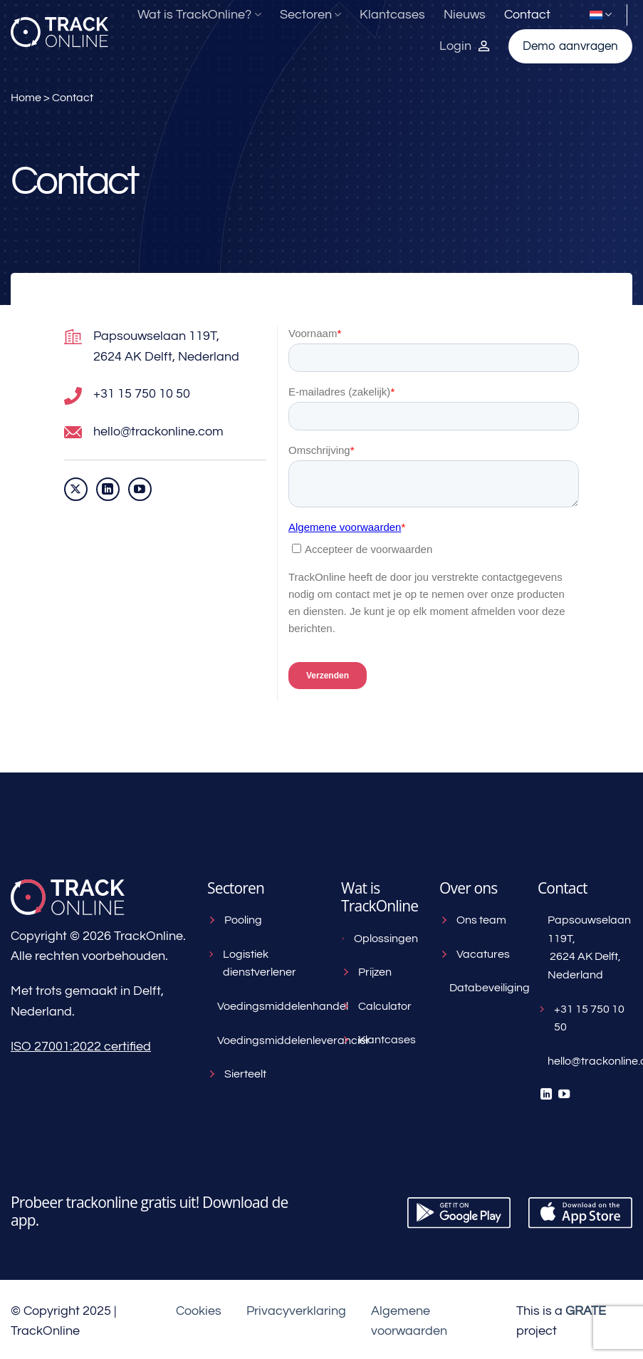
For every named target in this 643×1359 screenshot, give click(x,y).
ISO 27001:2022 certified (81, 1046)
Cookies (198, 1311)
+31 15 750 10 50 (581, 1018)
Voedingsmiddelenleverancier (268, 1040)
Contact (527, 15)
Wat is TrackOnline (379, 897)
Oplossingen (379, 938)
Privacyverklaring (296, 1311)
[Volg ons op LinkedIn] (108, 489)
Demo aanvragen (570, 46)
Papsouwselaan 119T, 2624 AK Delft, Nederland (588, 947)
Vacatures (474, 954)
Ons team (472, 920)
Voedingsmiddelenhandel (268, 1006)
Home (26, 97)
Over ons (468, 888)
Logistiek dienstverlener (251, 963)
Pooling (234, 920)
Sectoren (310, 14)
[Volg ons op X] (76, 489)
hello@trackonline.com (588, 1061)
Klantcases (392, 15)
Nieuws (465, 15)
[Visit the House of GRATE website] (585, 1311)
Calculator (376, 1006)
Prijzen (366, 972)
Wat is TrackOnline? (199, 14)
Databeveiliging (482, 987)
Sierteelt (236, 1074)
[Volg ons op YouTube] (140, 489)
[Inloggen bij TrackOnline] (464, 46)
